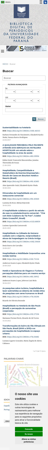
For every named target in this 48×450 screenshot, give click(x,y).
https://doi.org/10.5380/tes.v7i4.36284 (23, 296)
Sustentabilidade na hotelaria (17, 127)
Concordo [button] (29, 429)
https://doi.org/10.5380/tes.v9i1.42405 (23, 181)
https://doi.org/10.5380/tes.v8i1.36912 (23, 276)
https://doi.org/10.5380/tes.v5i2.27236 (23, 314)
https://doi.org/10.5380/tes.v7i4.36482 (23, 337)
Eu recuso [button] (29, 434)
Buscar (41, 119)
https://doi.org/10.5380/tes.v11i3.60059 (23, 221)
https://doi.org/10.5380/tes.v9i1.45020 (23, 199)
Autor (8, 106)
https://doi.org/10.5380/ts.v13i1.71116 (23, 259)
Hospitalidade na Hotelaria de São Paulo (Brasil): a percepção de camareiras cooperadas (21, 308)
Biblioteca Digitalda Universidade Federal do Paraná (21, 32)
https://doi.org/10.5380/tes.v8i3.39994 (23, 156)
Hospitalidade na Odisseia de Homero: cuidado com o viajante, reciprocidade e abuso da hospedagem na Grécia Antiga (22, 236)
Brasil (5, 2)
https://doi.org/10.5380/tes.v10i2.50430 (23, 241)
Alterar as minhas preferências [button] (29, 440)
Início (5, 64)
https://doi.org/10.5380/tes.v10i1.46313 (23, 130)
